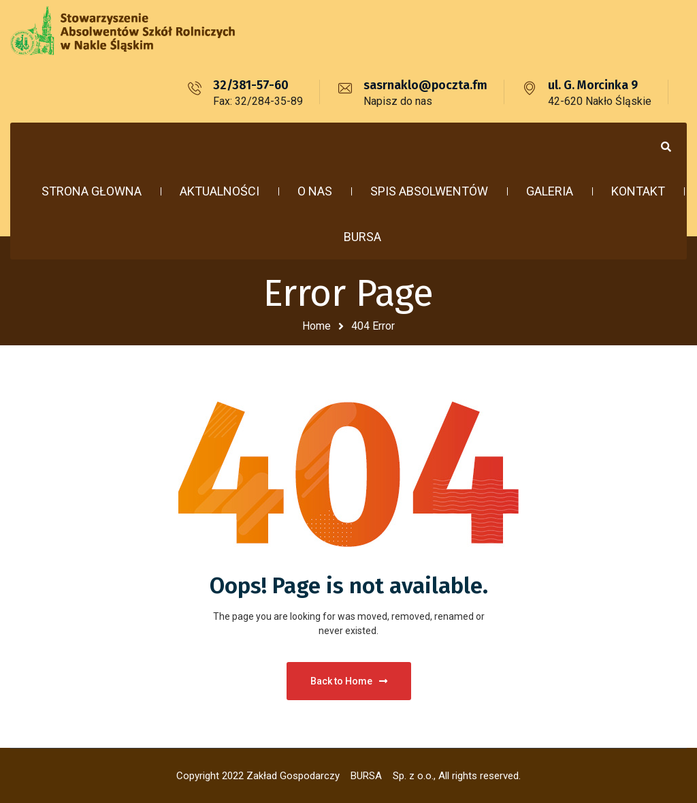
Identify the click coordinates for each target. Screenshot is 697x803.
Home (316, 325)
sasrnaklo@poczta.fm (425, 85)
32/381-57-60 (251, 85)
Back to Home (348, 681)
